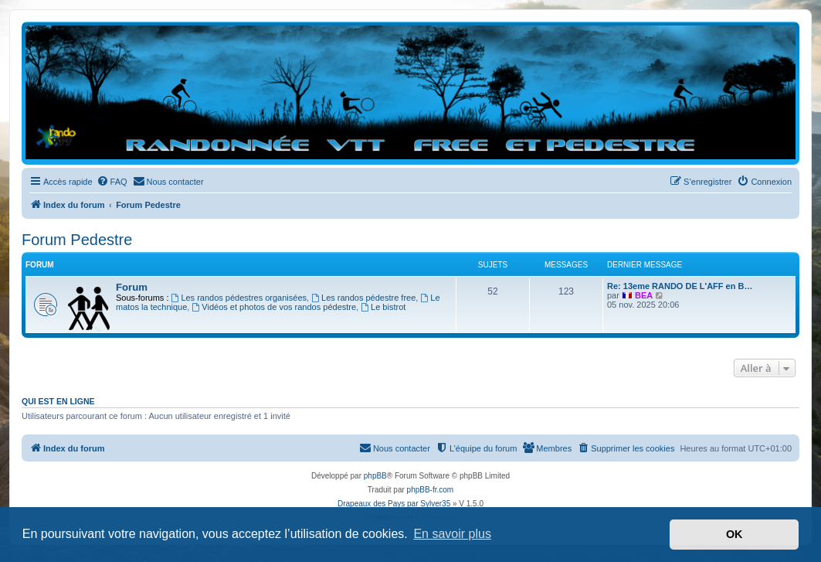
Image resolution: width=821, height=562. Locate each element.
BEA (644, 295)
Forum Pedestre (77, 239)
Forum (132, 287)
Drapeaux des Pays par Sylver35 (394, 503)
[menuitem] (112, 181)
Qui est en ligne (58, 401)
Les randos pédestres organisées (239, 297)
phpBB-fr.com (430, 489)
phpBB (375, 476)
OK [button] (734, 534)
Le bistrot (383, 307)
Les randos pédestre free (363, 297)
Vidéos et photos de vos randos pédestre (274, 307)
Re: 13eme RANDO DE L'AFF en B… (679, 286)
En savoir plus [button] (452, 533)
